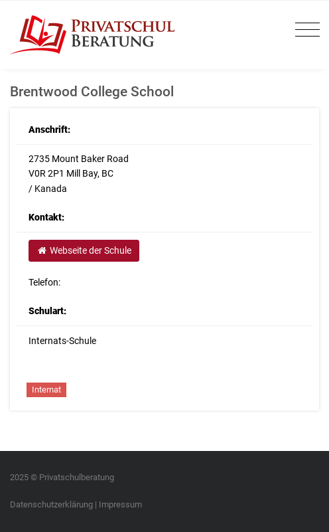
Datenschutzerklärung (51, 504)
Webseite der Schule (83, 250)
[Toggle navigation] (304, 30)
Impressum (120, 504)
